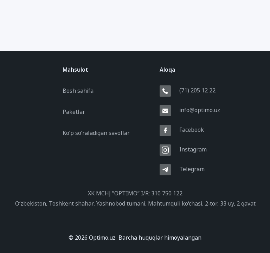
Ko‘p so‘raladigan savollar (96, 133)
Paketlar (74, 112)
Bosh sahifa (78, 91)
